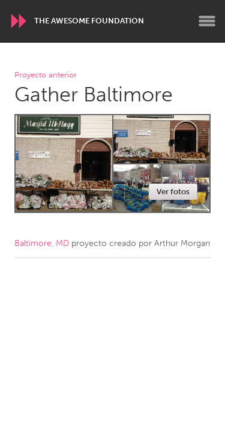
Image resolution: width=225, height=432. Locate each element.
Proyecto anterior (45, 75)
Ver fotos (173, 191)
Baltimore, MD (41, 243)
